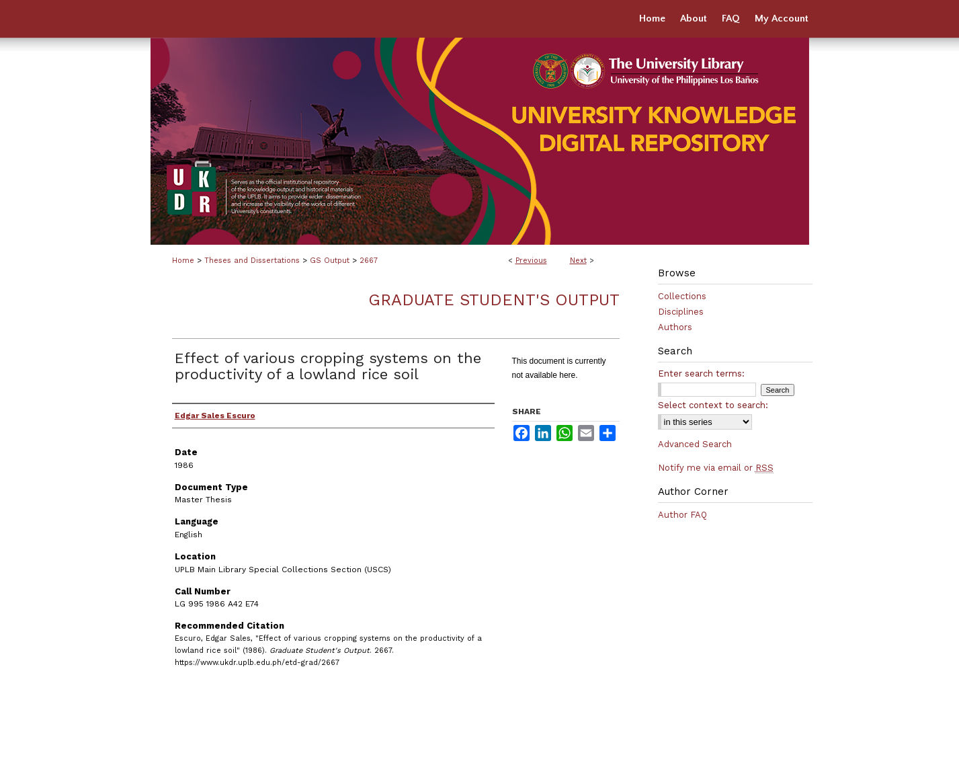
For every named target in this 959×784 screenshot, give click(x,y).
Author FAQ (682, 515)
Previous (531, 260)
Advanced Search (695, 444)
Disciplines (681, 312)
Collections (682, 296)
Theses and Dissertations (252, 260)
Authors (675, 327)
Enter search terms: (701, 373)
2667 (369, 260)
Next (578, 260)
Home (183, 260)
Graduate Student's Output (494, 299)
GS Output (329, 260)
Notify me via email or (716, 468)
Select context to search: (713, 405)
